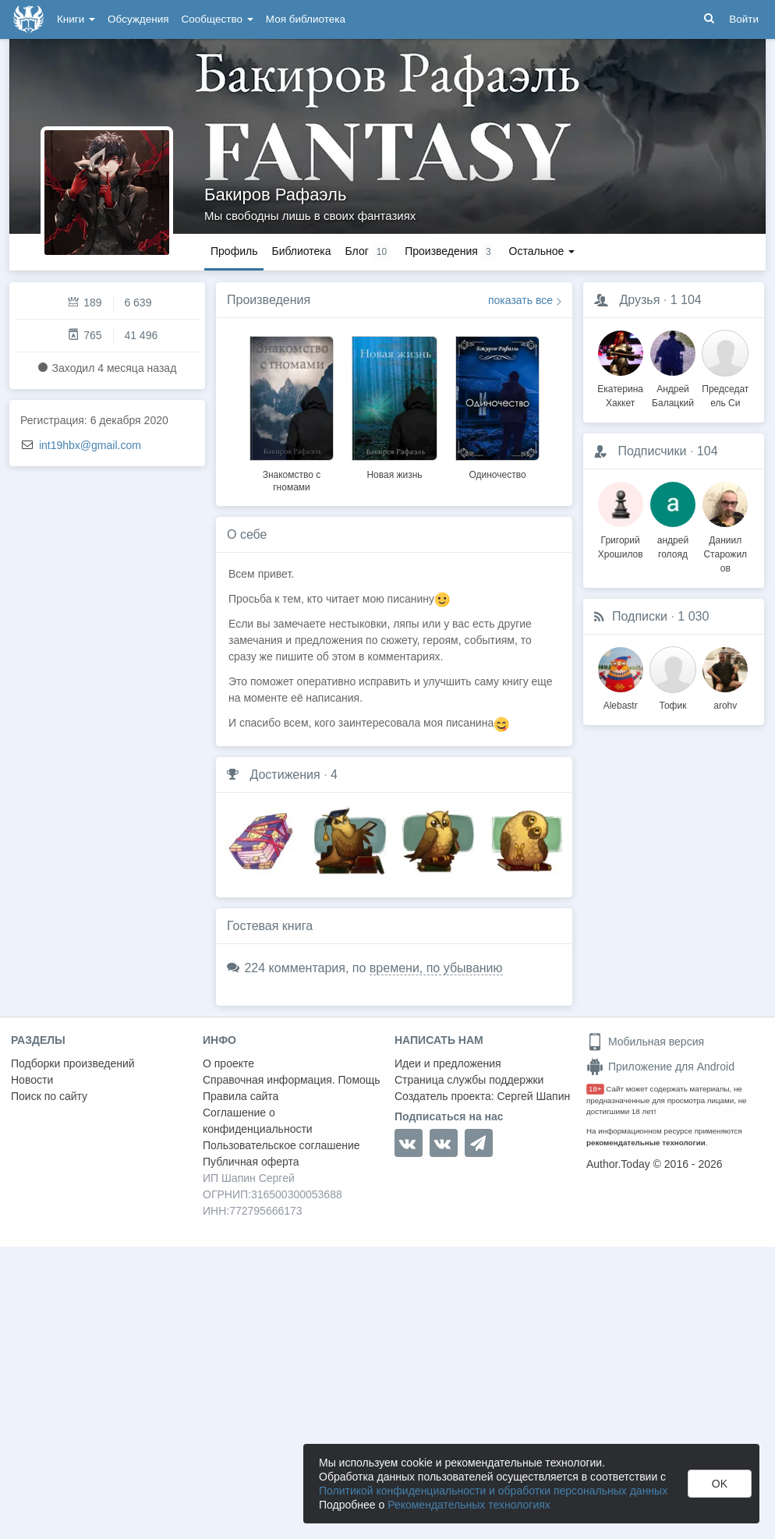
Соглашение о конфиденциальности (258, 1120)
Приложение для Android (660, 1066)
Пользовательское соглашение (281, 1145)
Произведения (268, 299)
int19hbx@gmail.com (90, 445)
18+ (595, 1088)
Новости (32, 1080)
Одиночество (497, 474)
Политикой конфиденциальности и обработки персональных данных (493, 1490)
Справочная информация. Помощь (291, 1080)
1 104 (686, 299)
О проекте (228, 1063)
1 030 (693, 616)
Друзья (639, 299)
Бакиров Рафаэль (275, 194)
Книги (76, 19)
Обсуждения (138, 19)
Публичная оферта (251, 1161)
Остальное (542, 251)
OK (719, 1483)
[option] (291, 412)
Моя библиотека (305, 19)
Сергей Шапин (533, 1096)
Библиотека (301, 251)
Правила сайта (240, 1096)
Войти (744, 19)
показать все (520, 300)
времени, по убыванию (436, 968)
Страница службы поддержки (469, 1080)
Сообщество (217, 19)
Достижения (284, 774)
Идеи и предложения (448, 1063)
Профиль (234, 251)
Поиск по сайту (49, 1096)
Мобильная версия (645, 1041)
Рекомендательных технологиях (469, 1504)
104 (707, 451)
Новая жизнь (394, 474)
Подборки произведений (73, 1063)
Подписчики (652, 451)
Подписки (639, 616)
